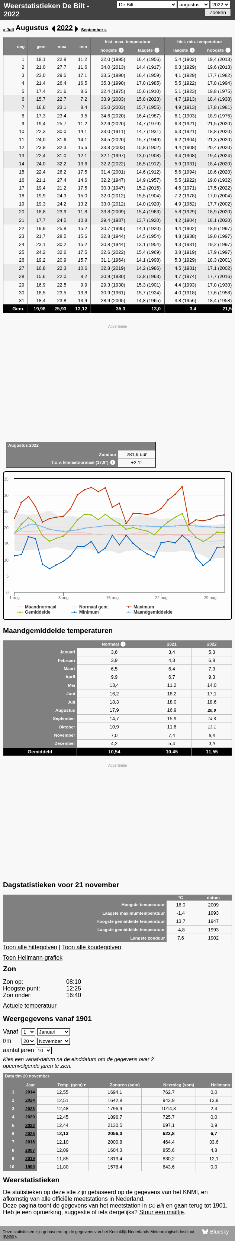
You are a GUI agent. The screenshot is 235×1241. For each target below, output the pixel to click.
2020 (30, 1117)
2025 (30, 1133)
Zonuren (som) (125, 1085)
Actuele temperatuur (30, 1005)
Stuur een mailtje (161, 1212)
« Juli (8, 30)
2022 (65, 28)
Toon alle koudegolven (91, 947)
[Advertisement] (117, 382)
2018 (30, 1142)
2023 (30, 1108)
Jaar (30, 1085)
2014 (30, 1092)
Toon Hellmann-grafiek (32, 957)
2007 (30, 1150)
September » (94, 30)
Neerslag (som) (178, 1085)
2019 (30, 1158)
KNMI (9, 1236)
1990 (30, 1166)
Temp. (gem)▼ (72, 1085)
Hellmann (220, 1085)
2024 (30, 1100)
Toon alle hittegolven (30, 947)
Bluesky (215, 1232)
